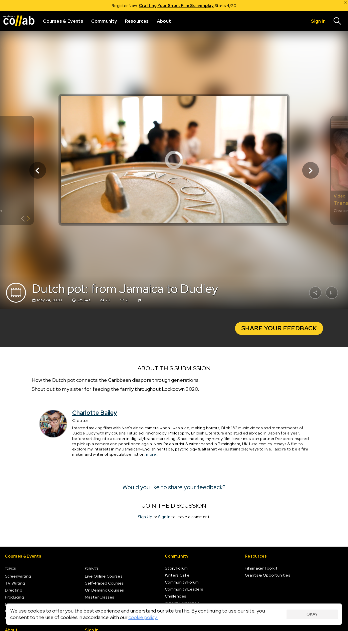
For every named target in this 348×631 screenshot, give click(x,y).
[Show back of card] (25, 219)
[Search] (338, 21)
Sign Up (145, 516)
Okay (312, 614)
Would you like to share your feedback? (174, 487)
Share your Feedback (279, 328)
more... (152, 454)
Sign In (164, 516)
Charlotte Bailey (94, 413)
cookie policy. (143, 617)
